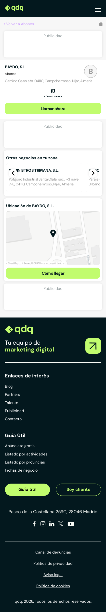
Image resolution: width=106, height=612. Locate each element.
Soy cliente (78, 489)
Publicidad (14, 410)
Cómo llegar (53, 273)
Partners (12, 394)
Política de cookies (53, 586)
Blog (9, 386)
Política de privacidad (53, 563)
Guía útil (27, 489)
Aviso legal (53, 574)
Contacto (13, 418)
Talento (11, 402)
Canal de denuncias (53, 552)
